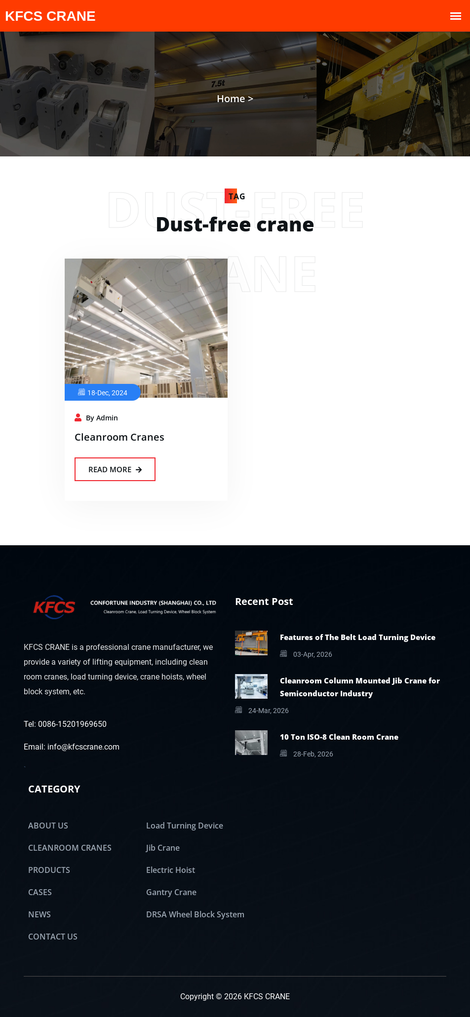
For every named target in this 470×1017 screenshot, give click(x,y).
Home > (235, 98)
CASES (40, 892)
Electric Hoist (170, 870)
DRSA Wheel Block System (195, 914)
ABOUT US (48, 825)
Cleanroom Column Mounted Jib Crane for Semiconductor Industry (360, 687)
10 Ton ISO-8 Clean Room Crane (339, 737)
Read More (115, 469)
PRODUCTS (49, 870)
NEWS (39, 914)
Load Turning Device (184, 825)
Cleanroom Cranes (119, 437)
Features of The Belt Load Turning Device (357, 637)
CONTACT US (53, 936)
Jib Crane (163, 847)
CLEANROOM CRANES (70, 847)
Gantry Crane (171, 892)
